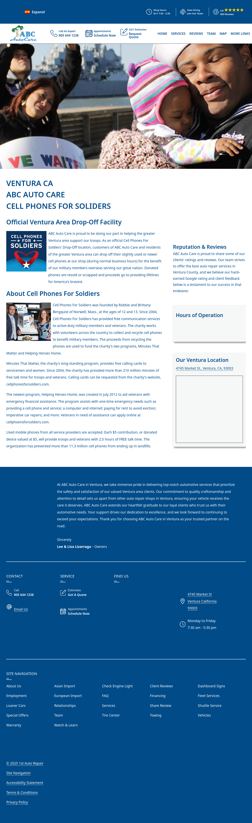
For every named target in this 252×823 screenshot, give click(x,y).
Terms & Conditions (22, 792)
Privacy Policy (17, 802)
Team (211, 33)
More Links (240, 33)
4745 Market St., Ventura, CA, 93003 (204, 368)
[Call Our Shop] (30, 593)
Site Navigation (18, 772)
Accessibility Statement (24, 782)
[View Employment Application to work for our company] (189, 12)
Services (178, 33)
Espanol (34, 11)
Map (223, 33)
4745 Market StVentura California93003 (202, 601)
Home (162, 33)
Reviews (196, 33)
